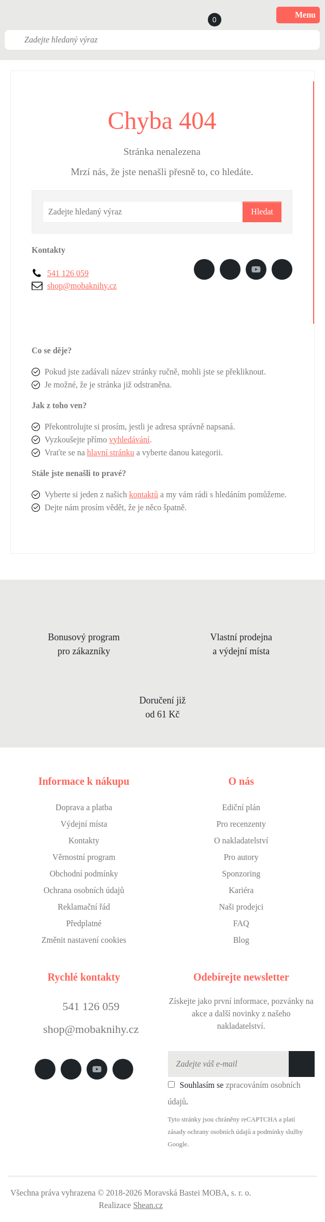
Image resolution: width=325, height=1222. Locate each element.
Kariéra (241, 890)
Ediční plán (241, 807)
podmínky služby (280, 1131)
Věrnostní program (83, 857)
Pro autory (241, 857)
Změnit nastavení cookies (83, 940)
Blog (241, 940)
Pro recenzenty (241, 824)
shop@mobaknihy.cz (82, 285)
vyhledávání (129, 439)
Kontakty (84, 840)
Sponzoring (241, 873)
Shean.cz (148, 1205)
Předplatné (84, 923)
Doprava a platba (83, 807)
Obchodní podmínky (84, 873)
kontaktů (143, 494)
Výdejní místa (84, 824)
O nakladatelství (241, 840)
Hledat (262, 211)
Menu (298, 15)
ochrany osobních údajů (219, 1131)
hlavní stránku (110, 452)
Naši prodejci (241, 906)
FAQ (241, 923)
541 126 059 (68, 273)
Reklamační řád (84, 906)
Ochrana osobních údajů (84, 890)
